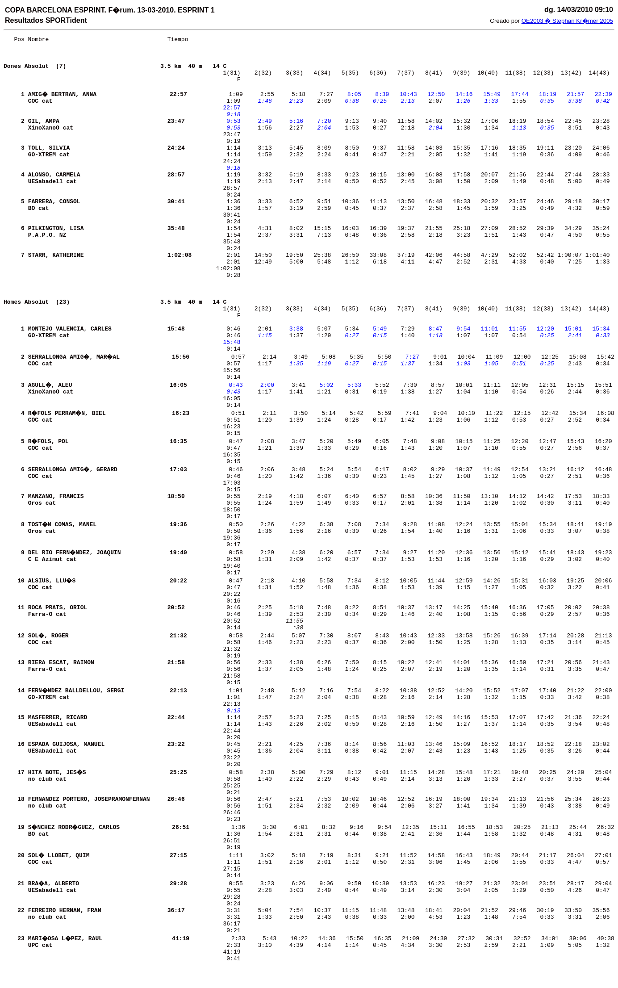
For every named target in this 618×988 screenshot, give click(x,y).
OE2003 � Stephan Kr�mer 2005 (567, 20)
